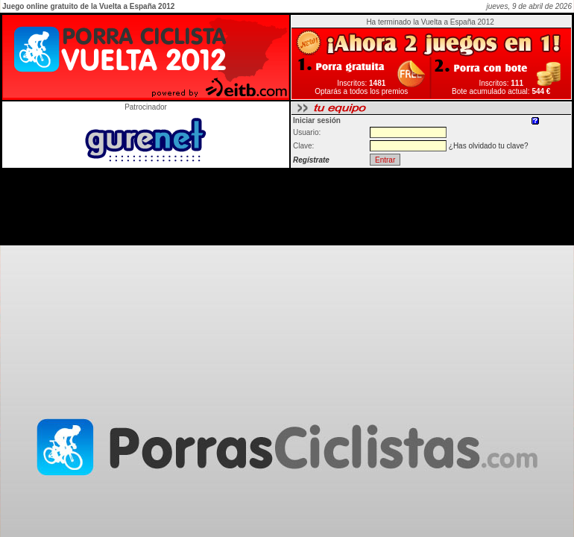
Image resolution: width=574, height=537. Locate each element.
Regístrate (311, 160)
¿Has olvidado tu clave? (489, 146)
